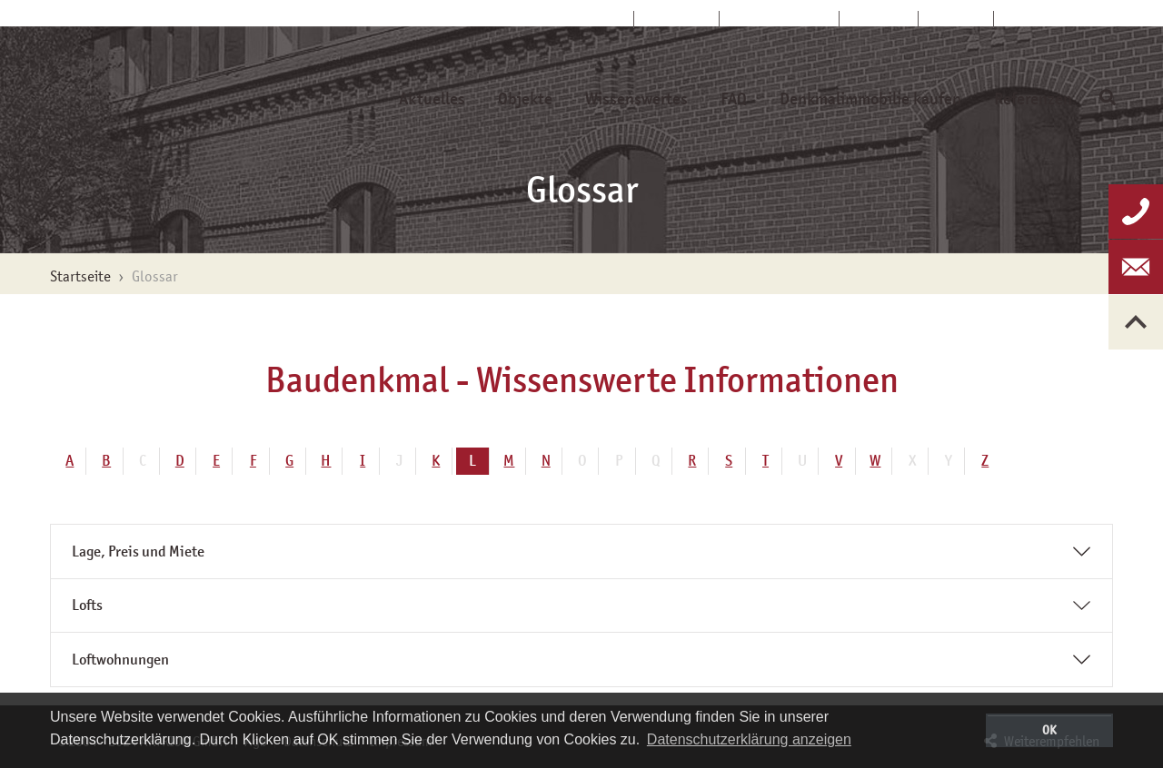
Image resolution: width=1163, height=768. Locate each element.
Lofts (87, 605)
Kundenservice (779, 19)
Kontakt (879, 19)
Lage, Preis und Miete (138, 551)
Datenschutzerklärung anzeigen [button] (749, 739)
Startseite (589, 19)
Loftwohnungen (120, 659)
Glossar (956, 19)
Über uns (677, 19)
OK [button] (1049, 730)
